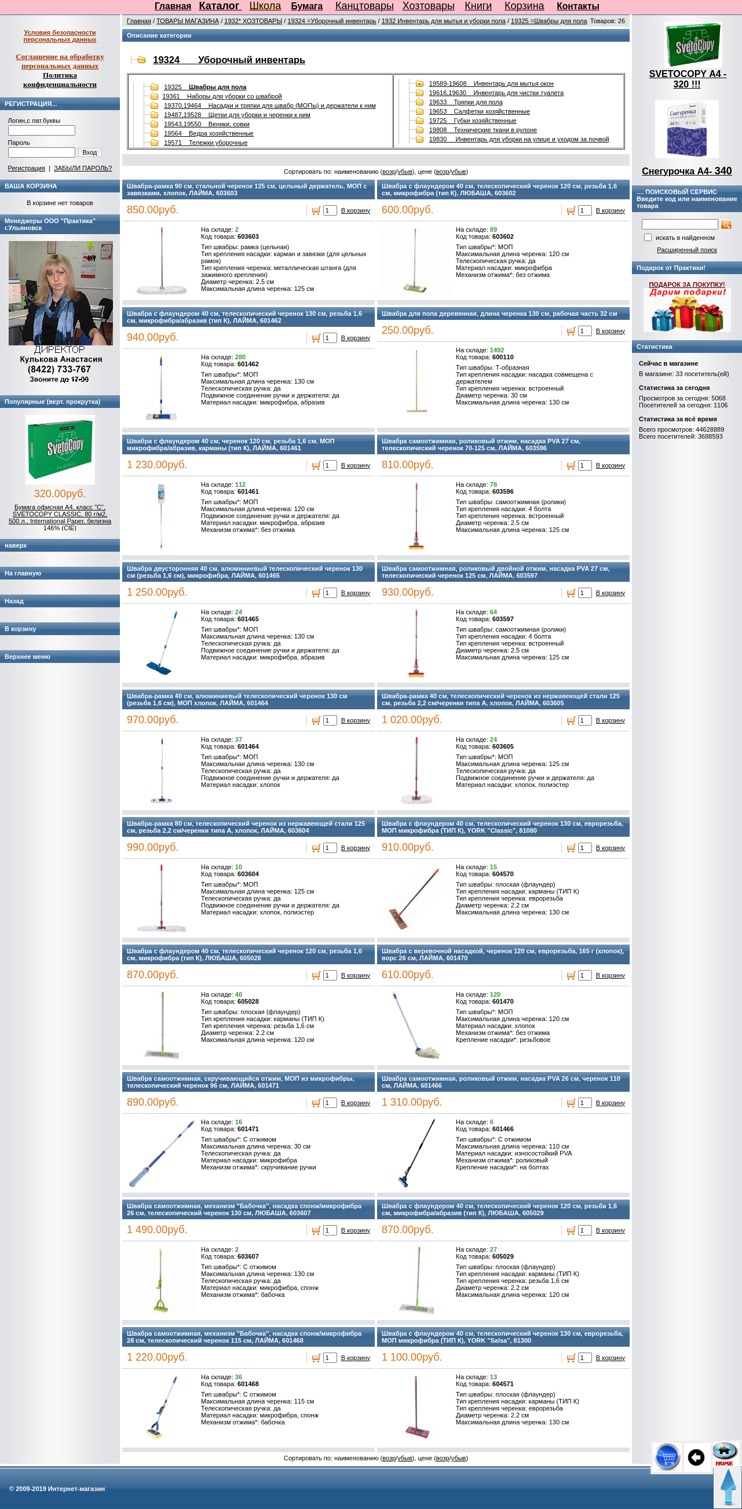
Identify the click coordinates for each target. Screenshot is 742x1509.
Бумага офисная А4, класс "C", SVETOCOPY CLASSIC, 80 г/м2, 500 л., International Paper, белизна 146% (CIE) (60, 517)
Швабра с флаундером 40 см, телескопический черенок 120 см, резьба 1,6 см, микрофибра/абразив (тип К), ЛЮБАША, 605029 (499, 1209)
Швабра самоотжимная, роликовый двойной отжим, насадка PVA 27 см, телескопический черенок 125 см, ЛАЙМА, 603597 (495, 572)
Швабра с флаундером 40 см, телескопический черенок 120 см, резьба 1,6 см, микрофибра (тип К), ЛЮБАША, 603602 (499, 189)
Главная (173, 6)
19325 (205, 86)
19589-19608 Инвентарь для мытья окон (491, 83)
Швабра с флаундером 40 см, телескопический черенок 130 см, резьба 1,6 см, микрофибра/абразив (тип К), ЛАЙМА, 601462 (244, 317)
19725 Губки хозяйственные (473, 120)
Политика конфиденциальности (60, 80)
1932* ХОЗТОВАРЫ (253, 20)
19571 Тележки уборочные (205, 142)
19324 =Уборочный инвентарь (331, 20)
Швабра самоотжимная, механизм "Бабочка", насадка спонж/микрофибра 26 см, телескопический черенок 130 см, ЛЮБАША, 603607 (244, 1209)
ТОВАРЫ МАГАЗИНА (187, 20)
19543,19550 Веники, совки (207, 124)
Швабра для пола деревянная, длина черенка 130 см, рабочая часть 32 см (499, 313)
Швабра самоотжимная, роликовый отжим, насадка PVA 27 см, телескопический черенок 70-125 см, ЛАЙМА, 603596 (481, 444)
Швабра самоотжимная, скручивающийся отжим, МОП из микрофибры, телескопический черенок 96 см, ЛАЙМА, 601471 (240, 1082)
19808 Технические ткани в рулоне (483, 129)
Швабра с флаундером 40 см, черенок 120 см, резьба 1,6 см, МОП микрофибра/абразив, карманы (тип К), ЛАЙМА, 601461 (231, 444)
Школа (266, 6)
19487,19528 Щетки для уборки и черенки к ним (237, 114)
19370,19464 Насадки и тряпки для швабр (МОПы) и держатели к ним (270, 105)
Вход (90, 152)
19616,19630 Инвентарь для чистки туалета (496, 92)
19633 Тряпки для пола (466, 102)
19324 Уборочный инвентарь (229, 59)
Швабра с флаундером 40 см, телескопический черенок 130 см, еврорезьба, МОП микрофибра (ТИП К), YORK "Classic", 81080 (502, 827)
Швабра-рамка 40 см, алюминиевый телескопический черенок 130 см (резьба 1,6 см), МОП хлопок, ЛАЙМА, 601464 (237, 699)
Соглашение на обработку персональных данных (60, 61)
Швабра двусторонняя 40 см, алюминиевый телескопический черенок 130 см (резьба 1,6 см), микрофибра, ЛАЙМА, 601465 (245, 572)
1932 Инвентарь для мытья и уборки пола (444, 20)
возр (389, 171)
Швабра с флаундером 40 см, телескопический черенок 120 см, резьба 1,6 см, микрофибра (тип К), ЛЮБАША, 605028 (244, 954)
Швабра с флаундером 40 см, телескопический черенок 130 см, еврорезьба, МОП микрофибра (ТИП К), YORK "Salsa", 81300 (502, 1337)
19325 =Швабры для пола (549, 20)
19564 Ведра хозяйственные (209, 133)
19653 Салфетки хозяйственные (479, 111)
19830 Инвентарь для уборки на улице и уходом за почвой (519, 139)
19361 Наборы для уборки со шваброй (222, 96)
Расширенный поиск (687, 249)
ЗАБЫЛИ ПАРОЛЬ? (83, 168)
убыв (404, 171)
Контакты (578, 6)
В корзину (355, 210)
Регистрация (26, 168)
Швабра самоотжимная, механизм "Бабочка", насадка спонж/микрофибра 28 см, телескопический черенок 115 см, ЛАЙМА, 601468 (244, 1337)
